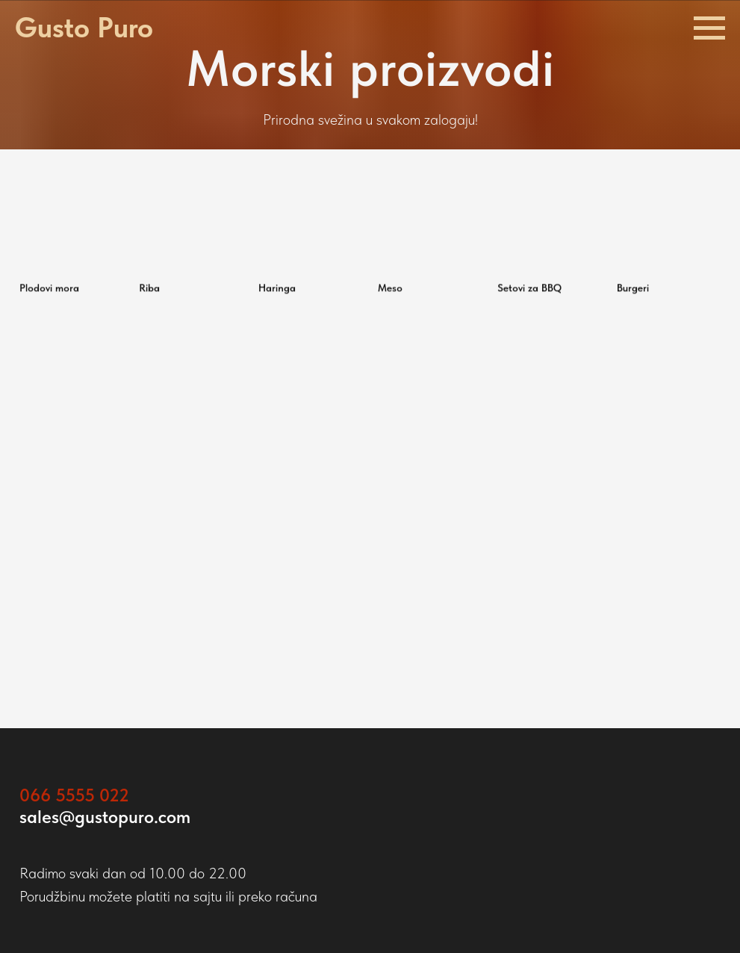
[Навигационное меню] (709, 28)
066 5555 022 (74, 795)
